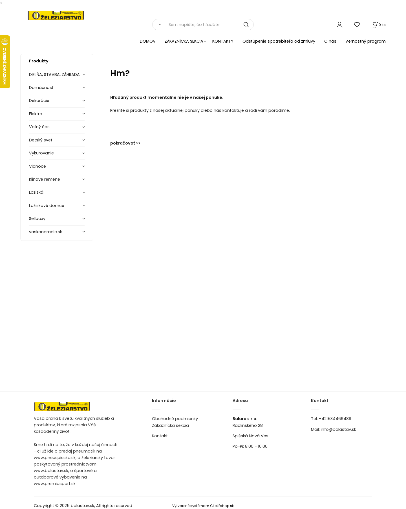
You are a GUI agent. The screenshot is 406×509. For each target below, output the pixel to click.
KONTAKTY (222, 41)
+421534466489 (335, 418)
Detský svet (40, 140)
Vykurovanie (41, 153)
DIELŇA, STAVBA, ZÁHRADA (54, 74)
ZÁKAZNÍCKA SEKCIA (184, 41)
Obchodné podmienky (175, 418)
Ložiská (36, 192)
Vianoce (37, 166)
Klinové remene (44, 179)
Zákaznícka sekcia (170, 425)
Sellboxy (37, 218)
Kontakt (160, 436)
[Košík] (379, 24)
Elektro (35, 114)
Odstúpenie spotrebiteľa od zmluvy (278, 41)
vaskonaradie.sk (45, 232)
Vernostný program (365, 41)
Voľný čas (39, 127)
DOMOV (148, 41)
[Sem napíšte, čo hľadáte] (209, 24)
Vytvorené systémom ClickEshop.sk (203, 505)
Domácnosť (41, 87)
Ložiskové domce (46, 205)
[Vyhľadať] (158, 24)
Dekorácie (39, 100)
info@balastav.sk (338, 429)
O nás (330, 41)
